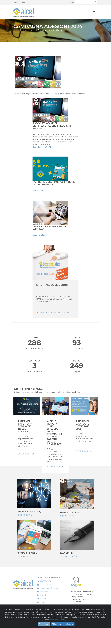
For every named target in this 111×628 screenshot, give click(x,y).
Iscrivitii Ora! (42, 146)
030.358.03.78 (45, 581)
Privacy (34, 622)
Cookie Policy (27, 622)
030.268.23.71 (45, 585)
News (72, 2)
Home (16, 30)
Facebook (44, 592)
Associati (16, 2)
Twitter (43, 599)
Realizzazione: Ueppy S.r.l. (89, 620)
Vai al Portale (62, 313)
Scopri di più (44, 313)
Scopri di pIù (26, 454)
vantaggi (55, 94)
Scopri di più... (39, 190)
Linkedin (43, 595)
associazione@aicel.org (49, 588)
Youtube (43, 602)
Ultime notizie (28, 30)
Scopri (74, 606)
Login (23, 2)
